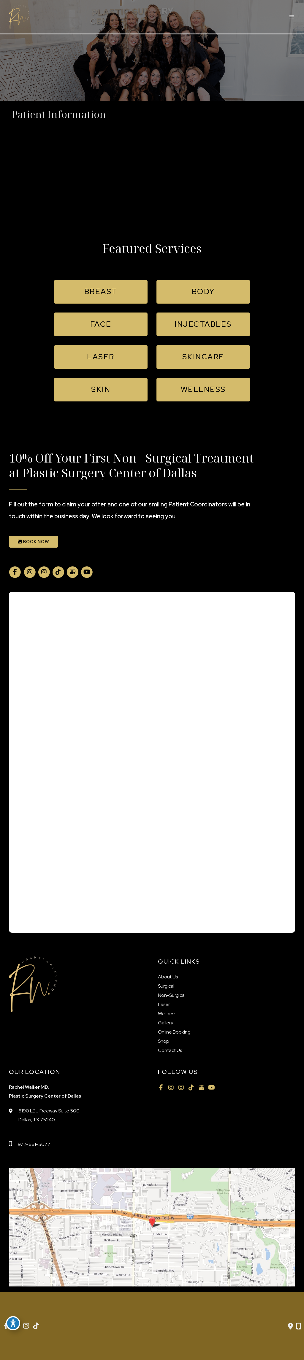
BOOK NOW (33, 542)
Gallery (165, 1023)
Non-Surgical (172, 995)
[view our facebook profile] (15, 572)
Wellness (167, 1013)
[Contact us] (290, 1326)
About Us (168, 977)
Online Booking (174, 1032)
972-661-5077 (34, 1144)
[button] (101, 292)
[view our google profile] (72, 572)
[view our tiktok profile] (58, 572)
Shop (163, 1041)
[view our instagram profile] (30, 572)
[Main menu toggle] (291, 16)
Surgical (166, 986)
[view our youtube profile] (87, 572)
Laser (164, 1004)
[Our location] (298, 1326)
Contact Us (170, 1050)
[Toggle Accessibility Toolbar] (13, 1323)
